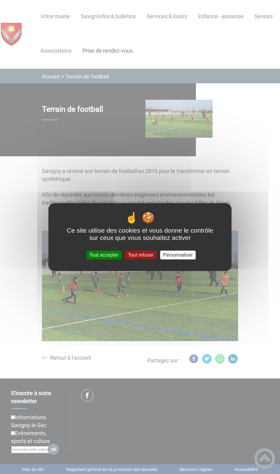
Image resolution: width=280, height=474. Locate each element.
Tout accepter (103, 255)
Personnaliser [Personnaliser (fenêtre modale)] (178, 255)
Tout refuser (140, 255)
